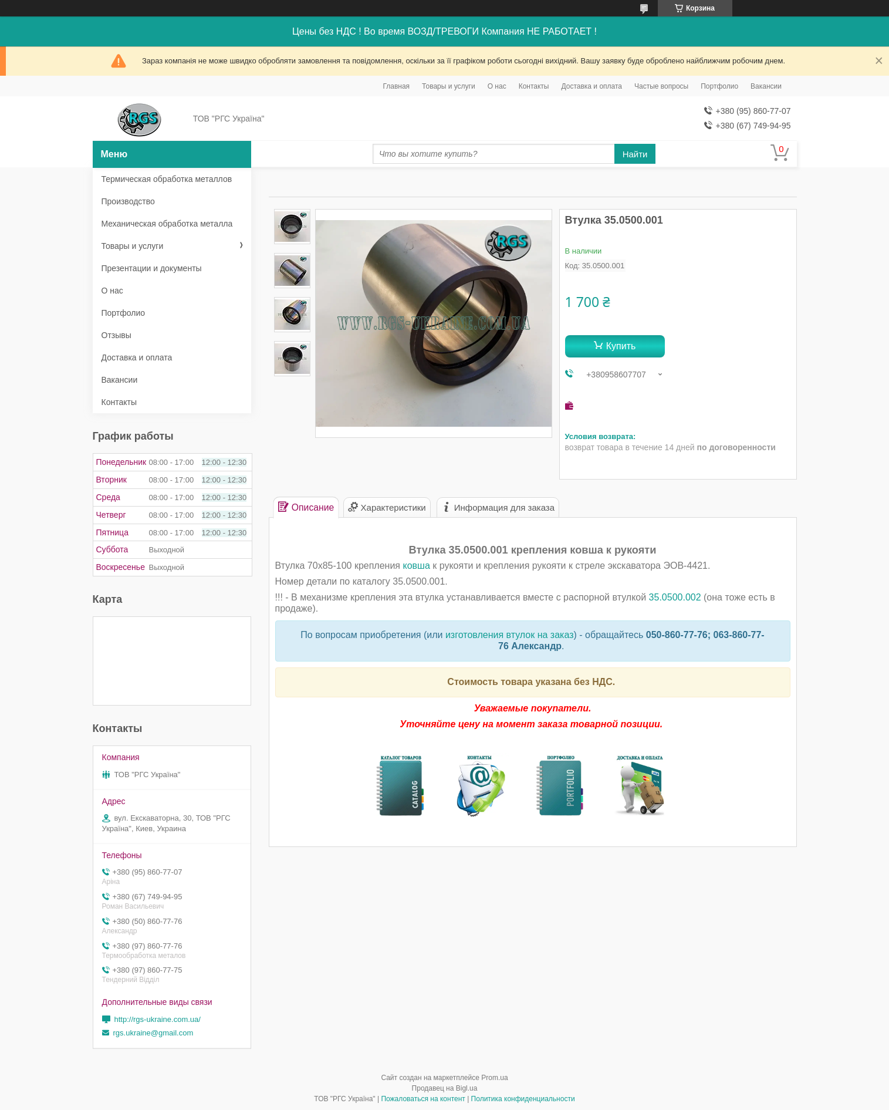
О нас (497, 86)
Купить (621, 346)
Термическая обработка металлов (167, 179)
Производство (128, 201)
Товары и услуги (448, 86)
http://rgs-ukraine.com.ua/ (157, 1019)
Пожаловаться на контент (423, 1099)
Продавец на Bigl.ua (445, 1088)
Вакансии (766, 86)
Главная (396, 86)
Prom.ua (494, 1078)
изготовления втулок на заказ (509, 635)
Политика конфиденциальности (523, 1099)
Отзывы (116, 335)
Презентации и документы (152, 268)
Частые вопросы (661, 86)
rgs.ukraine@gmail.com (153, 1032)
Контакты (534, 86)
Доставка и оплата (592, 86)
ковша (416, 566)
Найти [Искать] (635, 154)
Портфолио (719, 86)
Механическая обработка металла (167, 223)
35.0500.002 (675, 597)
